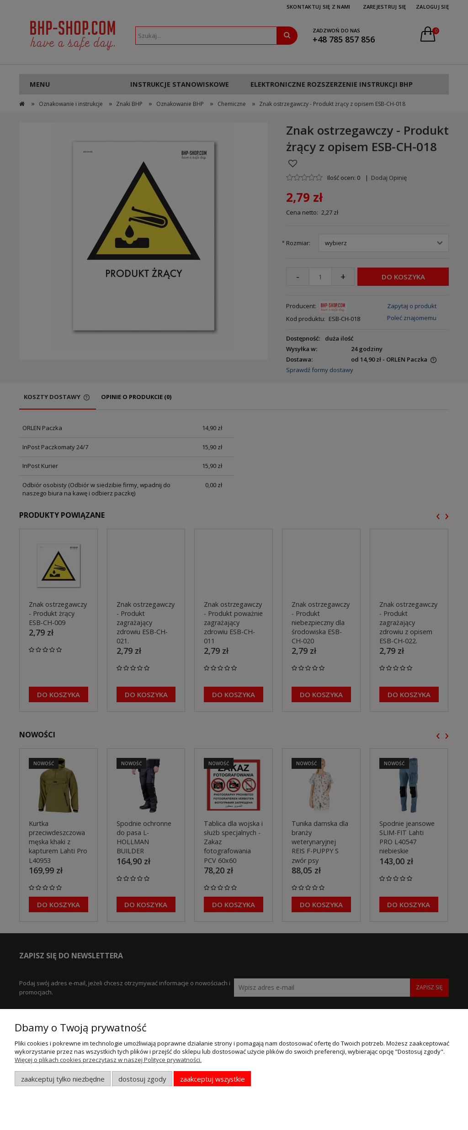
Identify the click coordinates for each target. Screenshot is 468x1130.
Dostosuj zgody (142, 1078)
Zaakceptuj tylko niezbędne (63, 1078)
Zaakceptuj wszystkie (212, 1078)
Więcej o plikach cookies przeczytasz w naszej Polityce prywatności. (108, 1060)
